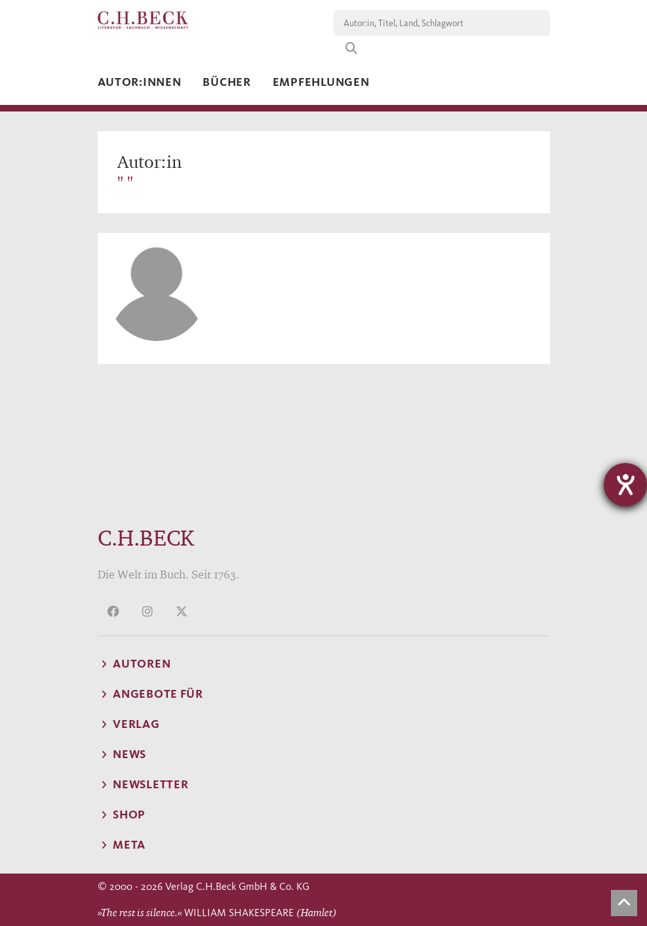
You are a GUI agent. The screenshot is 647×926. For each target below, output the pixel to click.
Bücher (226, 82)
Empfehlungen (321, 82)
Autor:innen (140, 82)
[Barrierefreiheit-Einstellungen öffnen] (625, 484)
